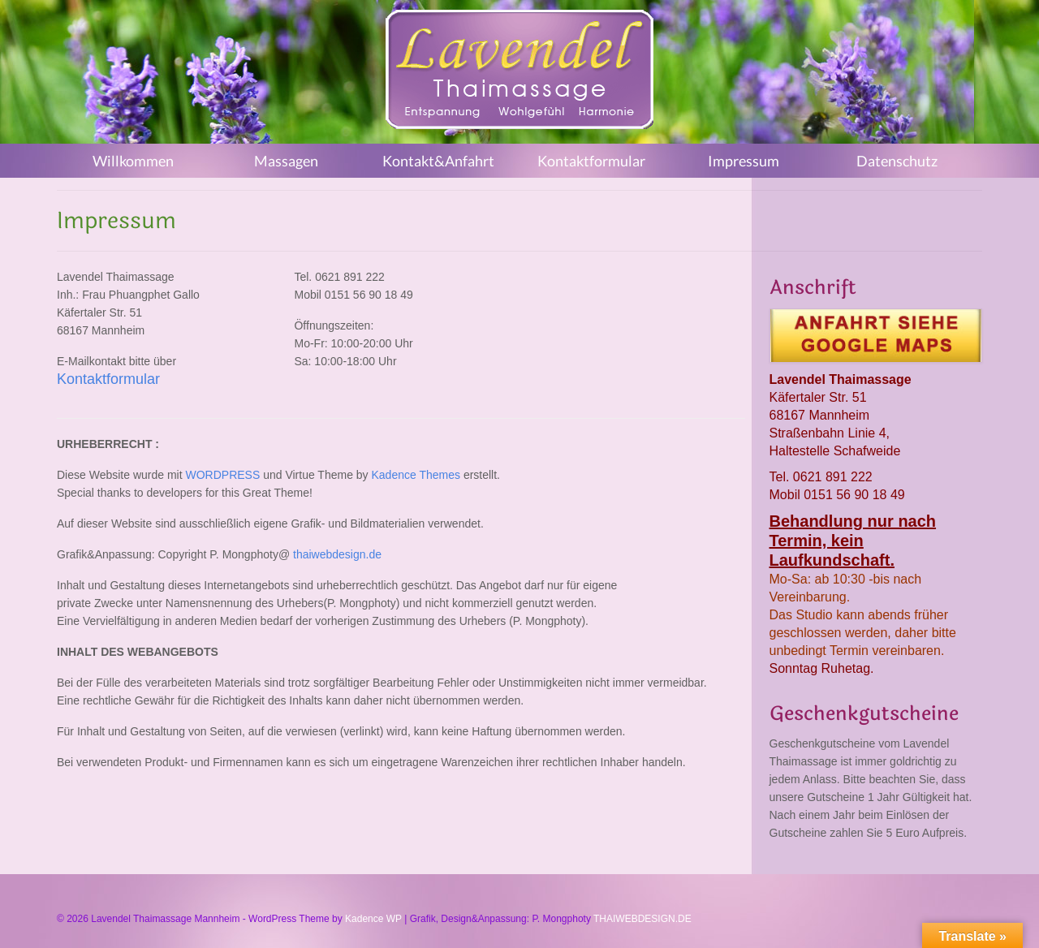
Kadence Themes (416, 474)
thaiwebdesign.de (337, 554)
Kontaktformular (108, 379)
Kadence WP (373, 918)
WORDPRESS (222, 474)
